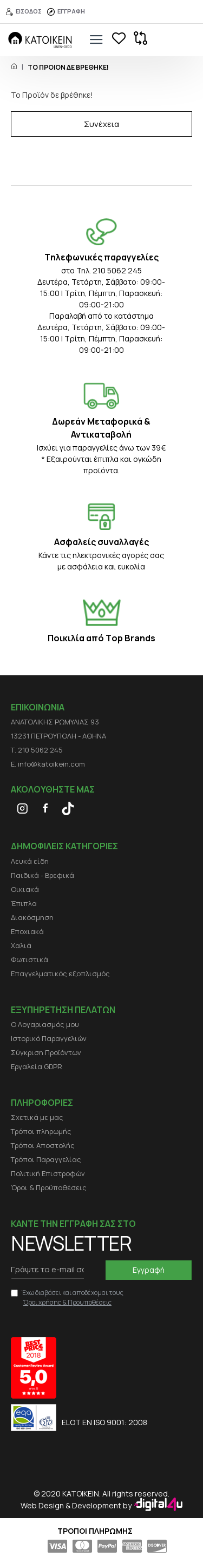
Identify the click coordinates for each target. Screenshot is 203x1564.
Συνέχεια (101, 124)
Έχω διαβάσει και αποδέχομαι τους (67, 1297)
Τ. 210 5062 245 (37, 750)
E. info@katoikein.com (48, 764)
